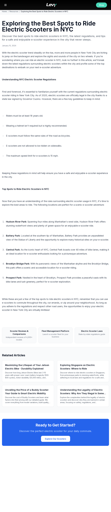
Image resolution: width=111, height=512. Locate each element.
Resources (14, 11)
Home (4, 11)
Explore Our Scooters (55, 439)
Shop (101, 5)
